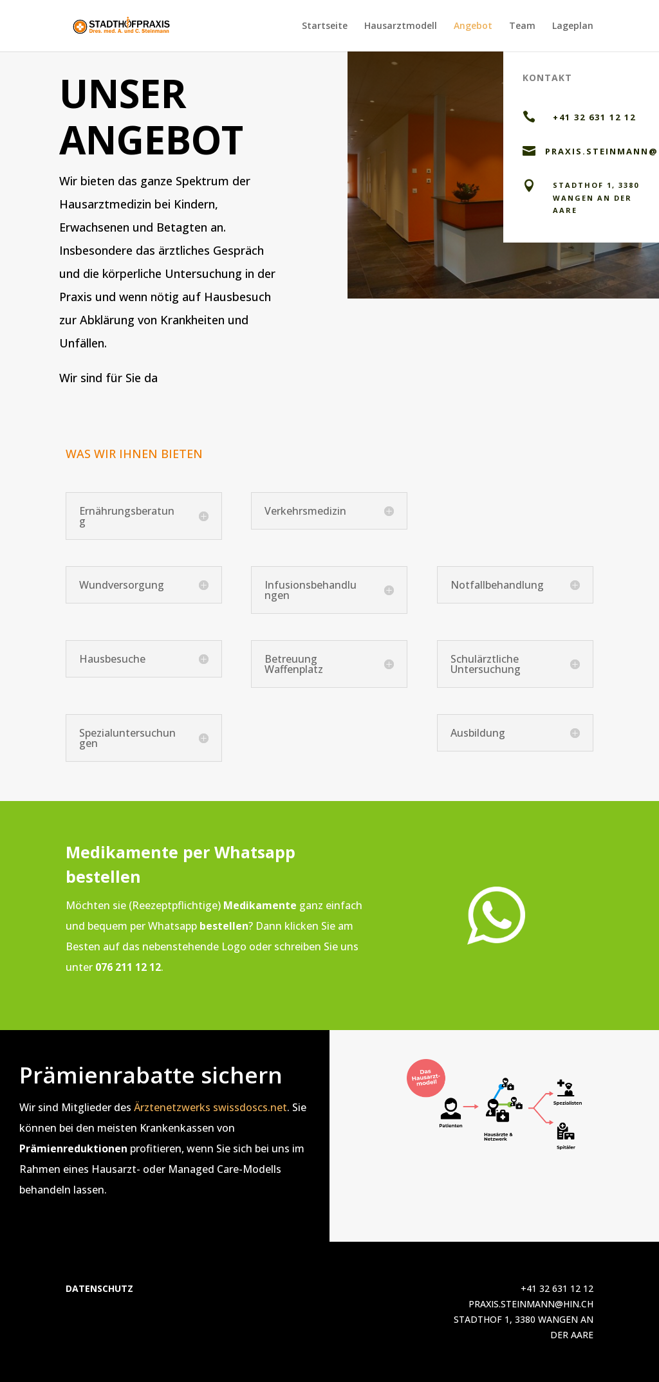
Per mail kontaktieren (423, 269)
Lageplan (572, 26)
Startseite (325, 26)
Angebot (473, 26)
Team (522, 26)
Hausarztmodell (400, 26)
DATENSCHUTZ (99, 1288)
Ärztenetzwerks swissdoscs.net (210, 1107)
